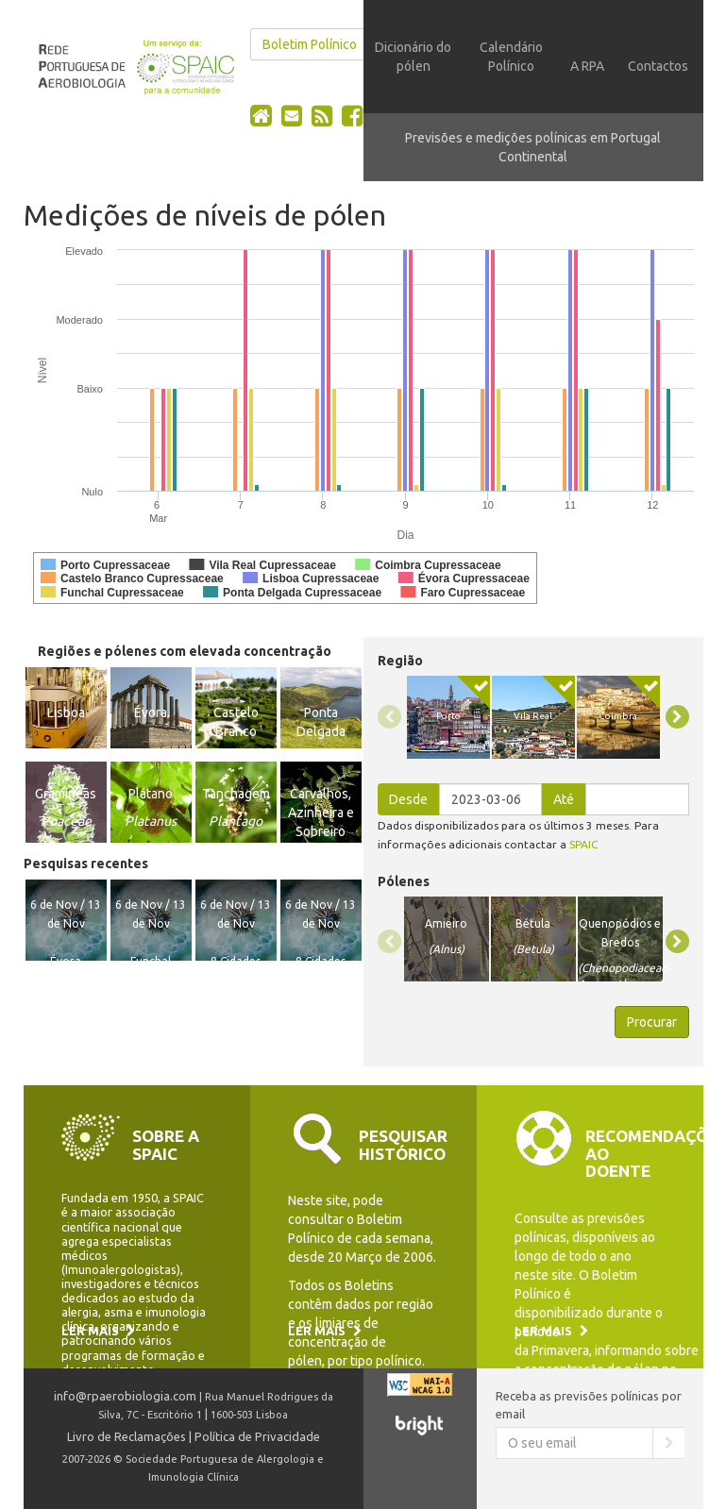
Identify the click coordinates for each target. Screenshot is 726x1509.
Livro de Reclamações (126, 1436)
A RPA (587, 66)
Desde (408, 799)
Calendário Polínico (511, 57)
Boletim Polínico (309, 44)
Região (400, 660)
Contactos (658, 66)
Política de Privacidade (257, 1436)
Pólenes (404, 881)
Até (563, 799)
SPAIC (583, 844)
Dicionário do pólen (413, 57)
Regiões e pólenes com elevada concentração (184, 651)
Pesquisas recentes (86, 863)
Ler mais (98, 1330)
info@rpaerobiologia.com (125, 1395)
